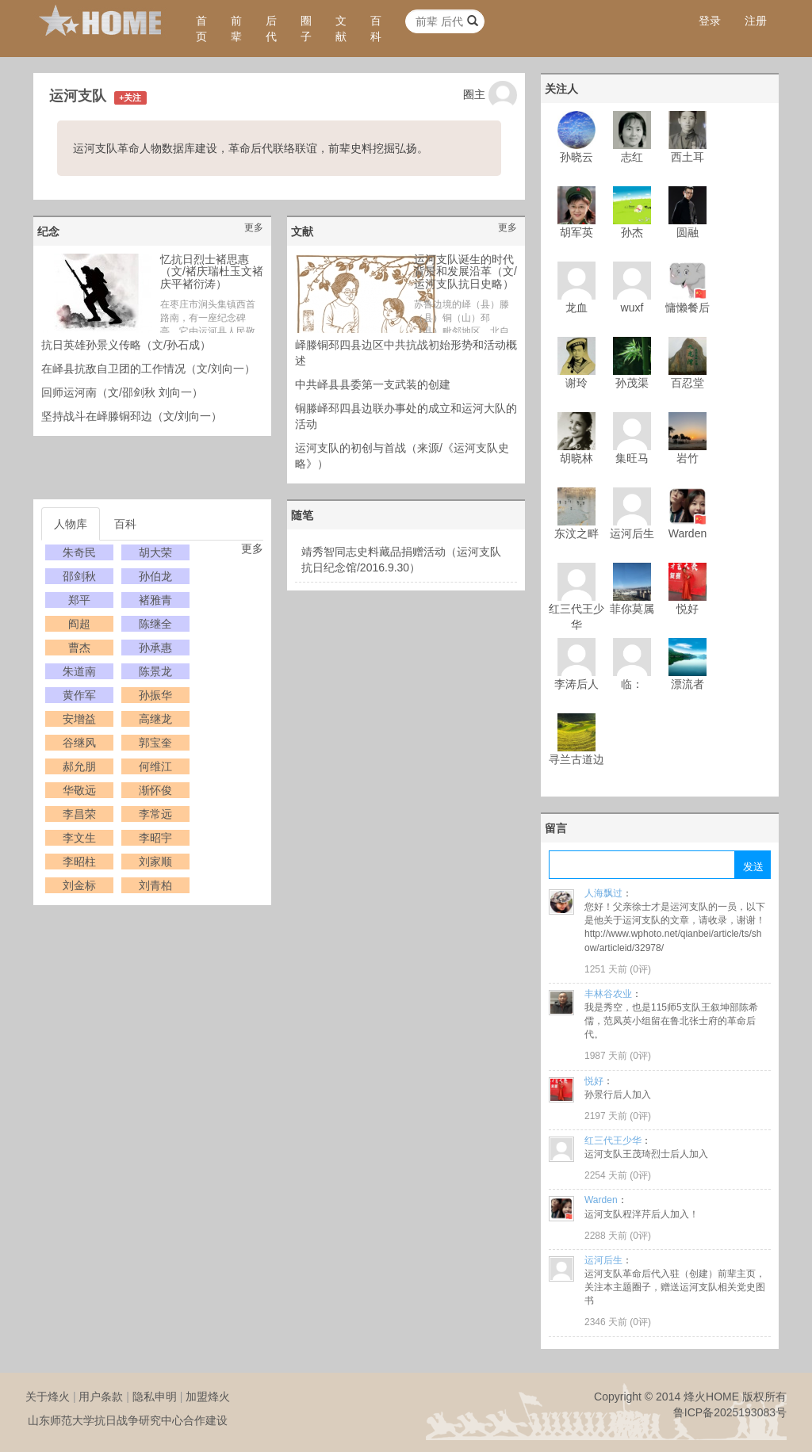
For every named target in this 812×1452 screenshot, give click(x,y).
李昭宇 (155, 837)
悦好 (687, 608)
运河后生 (632, 533)
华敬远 (79, 790)
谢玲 (576, 382)
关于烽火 (47, 1396)
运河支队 (77, 96)
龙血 (576, 307)
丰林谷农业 (608, 993)
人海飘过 (603, 893)
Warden (687, 533)
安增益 (79, 719)
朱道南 (79, 671)
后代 (271, 28)
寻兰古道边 (576, 759)
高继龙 (155, 719)
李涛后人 (576, 684)
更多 (253, 227)
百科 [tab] (125, 524)
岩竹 (687, 458)
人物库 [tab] (70, 524)
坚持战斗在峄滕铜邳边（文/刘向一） (131, 416)
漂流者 (687, 684)
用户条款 (101, 1396)
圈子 (306, 28)
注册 (756, 20)
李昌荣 (79, 814)
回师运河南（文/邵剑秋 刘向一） (122, 392)
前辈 (236, 28)
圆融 (687, 232)
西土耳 (687, 157)
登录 (710, 20)
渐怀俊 (155, 790)
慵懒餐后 (687, 307)
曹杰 (79, 647)
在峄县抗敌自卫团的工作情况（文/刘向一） (148, 368)
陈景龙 (155, 671)
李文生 (79, 837)
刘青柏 (155, 885)
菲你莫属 (632, 608)
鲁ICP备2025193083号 (730, 1412)
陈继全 (155, 623)
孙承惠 (155, 647)
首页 (201, 28)
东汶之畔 (576, 533)
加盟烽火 (208, 1396)
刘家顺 (155, 861)
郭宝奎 (155, 742)
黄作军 (79, 695)
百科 (375, 28)
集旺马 (632, 458)
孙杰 (632, 232)
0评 (640, 969)
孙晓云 (576, 157)
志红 (632, 157)
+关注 (130, 97)
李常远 (155, 814)
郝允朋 (79, 766)
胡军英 (576, 232)
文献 (341, 28)
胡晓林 (576, 458)
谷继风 (79, 742)
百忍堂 (687, 382)
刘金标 (79, 885)
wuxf (632, 307)
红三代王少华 (613, 1140)
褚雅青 (155, 600)
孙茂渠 (632, 382)
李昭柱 (79, 861)
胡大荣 (155, 552)
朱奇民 (79, 552)
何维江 (155, 766)
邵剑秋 (79, 576)
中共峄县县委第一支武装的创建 (372, 384)
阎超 (79, 623)
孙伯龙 (155, 576)
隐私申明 (154, 1396)
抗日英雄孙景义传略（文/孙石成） (126, 344)
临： (632, 684)
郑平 (79, 600)
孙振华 (155, 695)
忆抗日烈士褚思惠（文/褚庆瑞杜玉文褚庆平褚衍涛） (211, 271)
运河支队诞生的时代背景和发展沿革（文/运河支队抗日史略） (465, 271)
